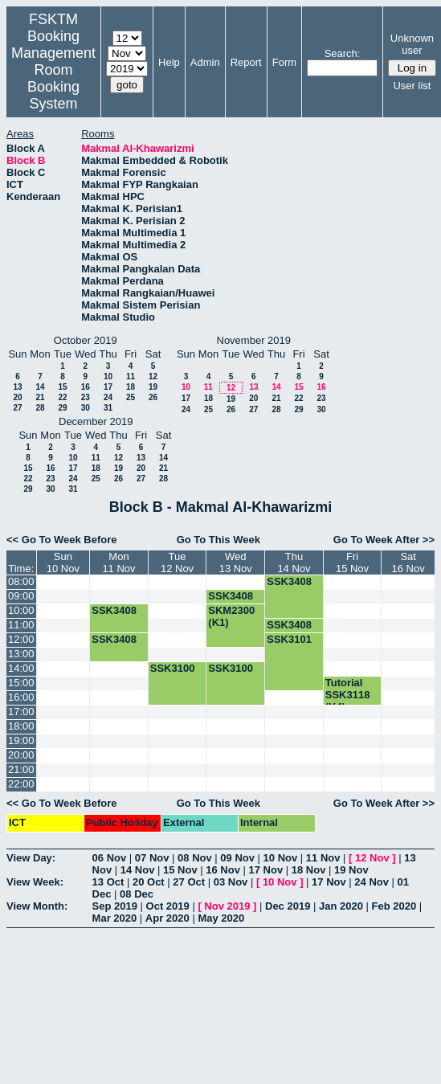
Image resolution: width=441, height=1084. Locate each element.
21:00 (21, 769)
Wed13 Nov (235, 562)
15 (62, 386)
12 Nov (372, 858)
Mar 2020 (114, 918)
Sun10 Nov (63, 562)
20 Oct (149, 882)
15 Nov (180, 870)
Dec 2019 (287, 906)
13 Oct (108, 882)
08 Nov (195, 858)
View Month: (36, 906)
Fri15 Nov (352, 562)
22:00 (21, 784)
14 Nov (137, 870)
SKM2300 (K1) (231, 616)
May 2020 (221, 918)
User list (412, 86)
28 (39, 407)
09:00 (21, 596)
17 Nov (266, 870)
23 (85, 397)
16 (85, 386)
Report (246, 62)
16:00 (21, 697)
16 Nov (223, 870)
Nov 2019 (227, 906)
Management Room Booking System (53, 78)
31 (108, 407)
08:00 (21, 581)
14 (39, 386)
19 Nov (351, 870)
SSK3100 (172, 668)
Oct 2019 (168, 906)
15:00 (21, 683)
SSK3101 (289, 639)
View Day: (30, 858)
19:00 (21, 740)
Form (284, 62)
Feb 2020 (394, 906)
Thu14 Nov (293, 562)
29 (62, 407)
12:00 (21, 639)
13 (17, 386)
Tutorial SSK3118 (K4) (347, 695)
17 (108, 386)
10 (108, 376)
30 (85, 407)
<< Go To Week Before (61, 540)
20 (17, 397)
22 (62, 397)
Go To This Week (218, 540)
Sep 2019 (114, 906)
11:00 (21, 625)
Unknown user (412, 44)
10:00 (21, 610)
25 (130, 397)
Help (169, 62)
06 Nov (109, 858)
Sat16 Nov (408, 562)
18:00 (21, 726)
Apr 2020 (167, 918)
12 (153, 376)
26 (153, 397)
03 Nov (231, 882)
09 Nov (237, 858)
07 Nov (152, 858)
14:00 (21, 668)
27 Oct (189, 882)
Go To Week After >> (384, 540)
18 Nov (309, 870)
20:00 (21, 755)
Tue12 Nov (177, 562)
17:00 (21, 712)
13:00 (21, 654)
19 (153, 386)
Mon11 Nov (118, 562)
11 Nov (323, 858)
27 (17, 407)
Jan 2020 (341, 906)
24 (108, 397)
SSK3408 (289, 581)
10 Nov (280, 858)
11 (130, 376)
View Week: (34, 882)
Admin (205, 62)
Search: (343, 53)
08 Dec (136, 894)
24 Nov (371, 882)
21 (39, 397)
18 (130, 386)
